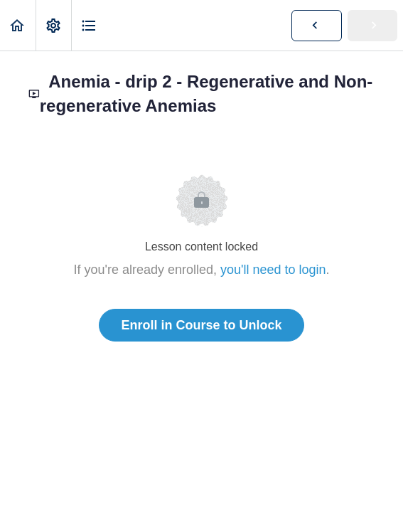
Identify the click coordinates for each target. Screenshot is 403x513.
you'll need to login (273, 270)
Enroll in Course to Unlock (201, 325)
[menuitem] (53, 25)
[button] (18, 25)
